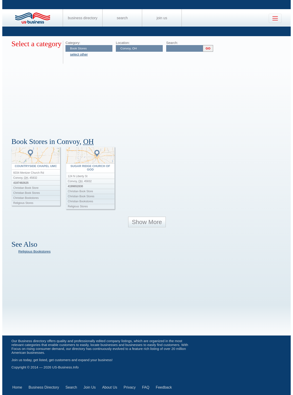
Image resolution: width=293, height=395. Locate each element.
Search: (172, 43)
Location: (123, 43)
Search (122, 18)
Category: (72, 43)
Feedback (164, 387)
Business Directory (83, 18)
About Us (109, 387)
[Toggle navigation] (275, 18)
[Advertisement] (148, 98)
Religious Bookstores (34, 251)
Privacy (130, 387)
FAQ (145, 387)
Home (17, 387)
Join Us (162, 18)
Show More (147, 222)
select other (79, 54)
